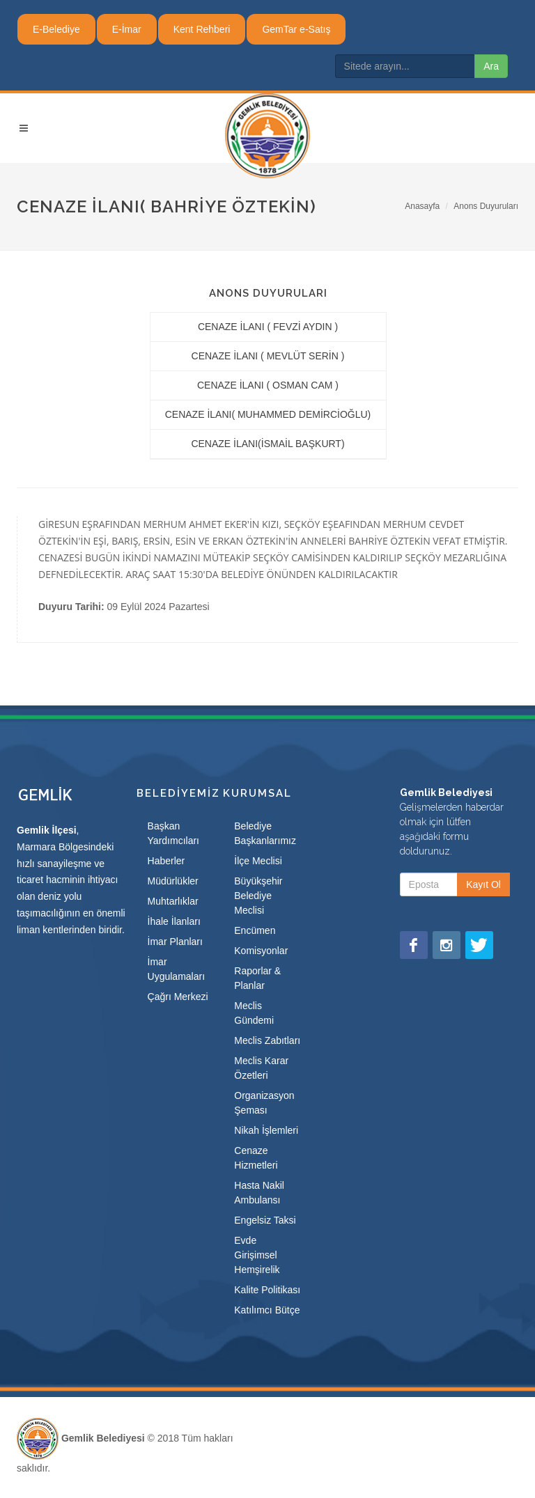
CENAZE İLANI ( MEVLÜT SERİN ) (268, 355)
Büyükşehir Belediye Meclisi (258, 895)
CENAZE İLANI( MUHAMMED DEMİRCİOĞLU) (268, 414)
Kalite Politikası (267, 1289)
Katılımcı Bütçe (267, 1310)
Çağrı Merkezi (178, 996)
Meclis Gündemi (254, 1013)
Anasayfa (422, 206)
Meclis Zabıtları (267, 1040)
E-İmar (126, 29)
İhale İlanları (174, 921)
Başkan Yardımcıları (173, 833)
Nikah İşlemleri (266, 1130)
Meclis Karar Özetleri (261, 1068)
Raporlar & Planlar (257, 978)
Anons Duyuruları (485, 206)
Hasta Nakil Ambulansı (259, 1193)
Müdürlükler (173, 881)
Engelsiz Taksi (264, 1220)
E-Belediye (56, 29)
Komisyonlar (261, 950)
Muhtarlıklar (173, 901)
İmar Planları (175, 941)
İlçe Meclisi (257, 860)
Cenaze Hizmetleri (255, 1158)
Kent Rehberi (202, 29)
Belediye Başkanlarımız (265, 833)
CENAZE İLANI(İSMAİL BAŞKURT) (267, 443)
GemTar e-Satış (296, 29)
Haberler (166, 860)
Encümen (254, 930)
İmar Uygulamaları (176, 969)
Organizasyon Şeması (264, 1103)
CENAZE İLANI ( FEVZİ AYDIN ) (268, 326)
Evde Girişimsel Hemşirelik (256, 1255)
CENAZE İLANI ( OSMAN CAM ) (268, 385)
